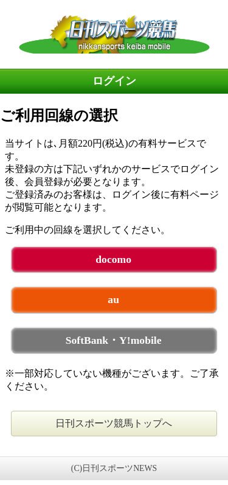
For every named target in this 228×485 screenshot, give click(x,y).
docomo (113, 259)
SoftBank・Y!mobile (114, 340)
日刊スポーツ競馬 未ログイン (114, 34)
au (113, 299)
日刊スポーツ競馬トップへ (113, 423)
